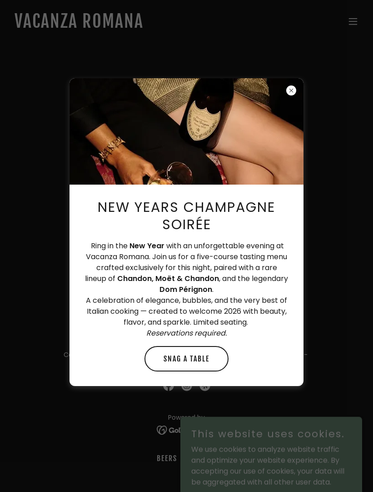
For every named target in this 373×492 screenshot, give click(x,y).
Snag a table (186, 358)
